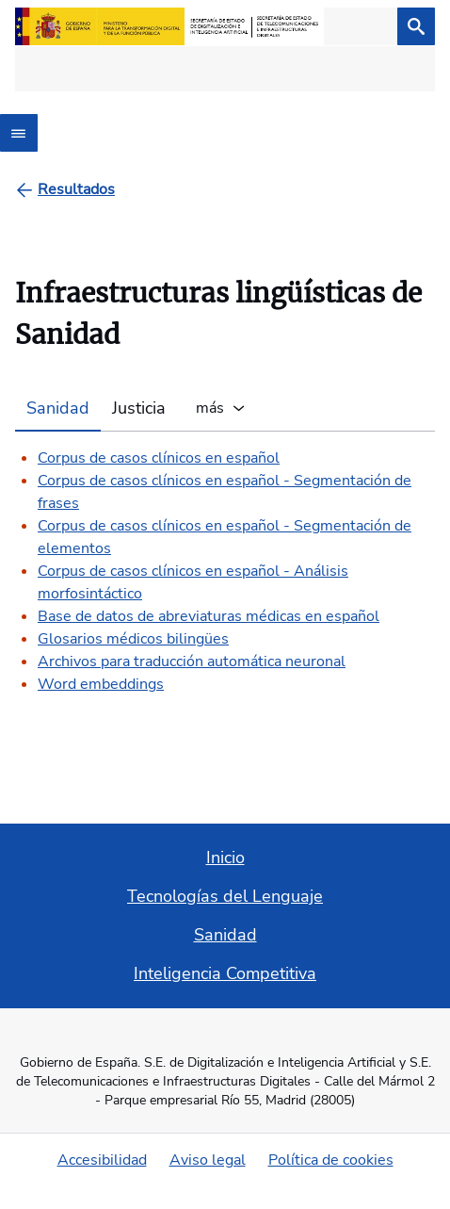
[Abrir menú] (19, 133)
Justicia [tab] (139, 408)
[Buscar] (416, 26)
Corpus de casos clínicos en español (159, 458)
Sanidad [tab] (57, 408)
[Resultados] (76, 189)
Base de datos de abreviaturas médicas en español (208, 616)
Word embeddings (101, 684)
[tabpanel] (225, 563)
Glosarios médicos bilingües (133, 639)
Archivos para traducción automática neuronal (192, 661)
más (208, 408)
